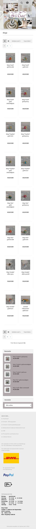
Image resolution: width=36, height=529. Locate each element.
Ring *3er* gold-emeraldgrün (10, 205)
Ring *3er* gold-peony (25, 204)
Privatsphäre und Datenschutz (11, 434)
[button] (5, 41)
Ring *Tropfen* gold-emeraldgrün (10, 170)
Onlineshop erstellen (12, 526)
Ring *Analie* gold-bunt (10, 307)
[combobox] (16, 41)
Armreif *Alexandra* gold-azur (25, 308)
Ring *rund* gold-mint (25, 66)
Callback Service (7, 437)
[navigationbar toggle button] (33, 3)
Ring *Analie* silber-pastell (25, 273)
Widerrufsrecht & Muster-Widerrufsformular (14, 428)
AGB (4, 431)
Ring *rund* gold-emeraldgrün (10, 101)
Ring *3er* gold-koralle (10, 238)
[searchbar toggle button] (21, 3)
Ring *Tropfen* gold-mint (10, 135)
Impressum (6, 418)
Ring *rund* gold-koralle (10, 66)
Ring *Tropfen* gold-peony (25, 135)
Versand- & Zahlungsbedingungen (11, 424)
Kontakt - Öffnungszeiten (9, 421)
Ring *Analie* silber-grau (10, 273)
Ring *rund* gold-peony (25, 100)
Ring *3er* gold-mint (25, 238)
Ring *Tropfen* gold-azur (25, 169)
